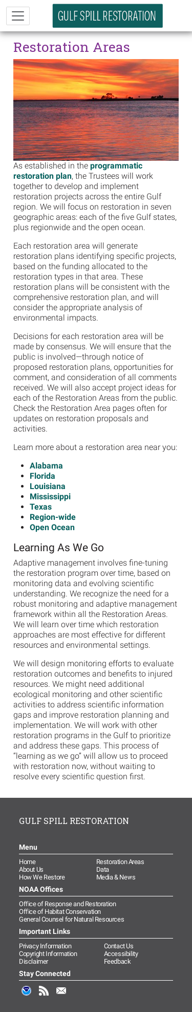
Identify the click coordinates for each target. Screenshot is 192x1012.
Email (61, 996)
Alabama (46, 466)
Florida (42, 476)
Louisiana (48, 486)
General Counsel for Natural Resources (71, 919)
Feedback (117, 961)
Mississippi (50, 496)
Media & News (116, 877)
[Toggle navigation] (18, 16)
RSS (44, 996)
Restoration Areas (120, 862)
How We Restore (42, 877)
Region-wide (53, 517)
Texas (41, 507)
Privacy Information (45, 946)
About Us (31, 869)
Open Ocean (52, 527)
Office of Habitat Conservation (60, 911)
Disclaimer (33, 961)
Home (27, 862)
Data (102, 869)
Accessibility (121, 954)
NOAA (27, 996)
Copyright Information (48, 954)
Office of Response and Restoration (67, 904)
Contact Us (119, 946)
